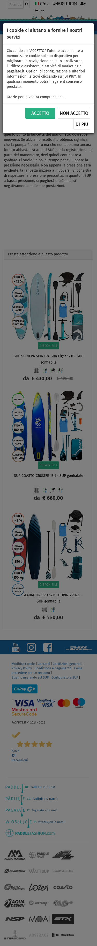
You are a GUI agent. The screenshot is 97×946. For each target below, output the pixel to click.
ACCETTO (40, 113)
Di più (82, 124)
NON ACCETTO (74, 113)
